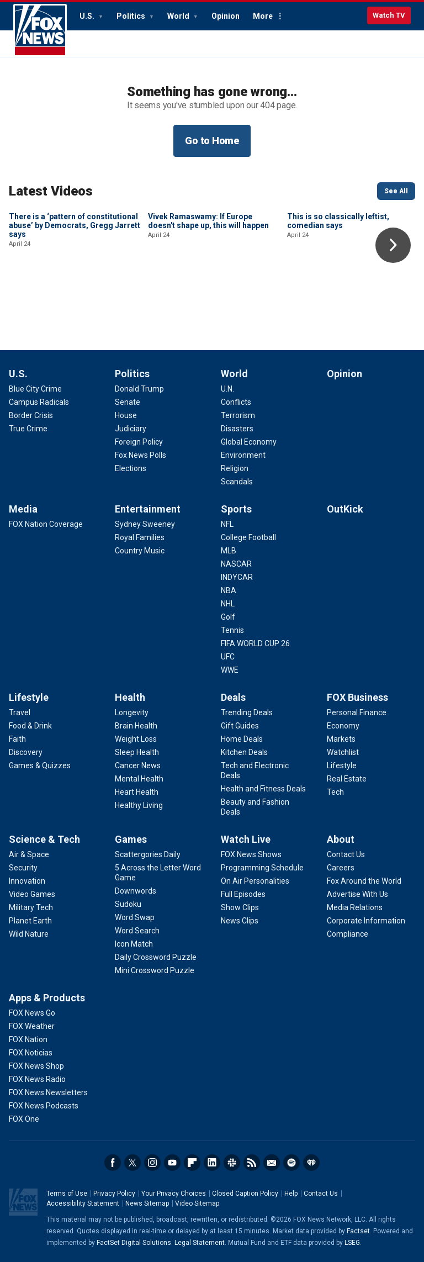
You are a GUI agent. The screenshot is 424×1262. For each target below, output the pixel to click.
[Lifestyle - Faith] (17, 739)
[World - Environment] (243, 455)
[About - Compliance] (347, 934)
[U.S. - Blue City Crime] (35, 388)
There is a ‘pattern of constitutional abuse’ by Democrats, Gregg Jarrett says (74, 300)
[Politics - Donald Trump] (139, 388)
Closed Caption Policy (245, 1193)
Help (291, 1193)
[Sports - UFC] (228, 656)
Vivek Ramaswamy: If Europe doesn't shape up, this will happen (208, 295)
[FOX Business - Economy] (343, 725)
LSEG (352, 1243)
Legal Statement (199, 1243)
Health (130, 697)
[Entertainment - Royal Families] (140, 537)
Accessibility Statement (82, 1203)
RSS (251, 1162)
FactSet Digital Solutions (134, 1243)
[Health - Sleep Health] (137, 752)
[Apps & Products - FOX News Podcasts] (43, 1105)
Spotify (291, 1162)
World (179, 16)
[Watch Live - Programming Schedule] (262, 867)
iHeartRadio (311, 1162)
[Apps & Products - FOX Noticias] (30, 1052)
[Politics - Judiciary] (130, 428)
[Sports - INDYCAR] (237, 577)
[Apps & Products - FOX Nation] (28, 1039)
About (340, 839)
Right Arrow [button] (393, 245)
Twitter (132, 1162)
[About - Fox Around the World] (364, 880)
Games (131, 839)
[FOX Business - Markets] (341, 739)
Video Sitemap (197, 1203)
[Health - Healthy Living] (139, 805)
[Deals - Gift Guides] (240, 725)
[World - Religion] (234, 468)
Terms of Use (66, 1193)
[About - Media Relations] (355, 907)
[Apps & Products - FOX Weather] (32, 1026)
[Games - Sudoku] (128, 904)
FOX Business (357, 697)
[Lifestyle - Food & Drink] (30, 725)
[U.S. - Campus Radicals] (39, 402)
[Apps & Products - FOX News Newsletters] (48, 1092)
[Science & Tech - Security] (23, 867)
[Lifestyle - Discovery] (26, 752)
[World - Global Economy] (249, 441)
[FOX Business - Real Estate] (347, 778)
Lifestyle (29, 697)
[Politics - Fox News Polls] (140, 455)
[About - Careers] (340, 867)
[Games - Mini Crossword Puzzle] (154, 970)
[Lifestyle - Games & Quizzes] (40, 765)
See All (396, 191)
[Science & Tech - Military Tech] (31, 907)
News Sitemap (147, 1203)
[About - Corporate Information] (366, 920)
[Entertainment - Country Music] (140, 550)
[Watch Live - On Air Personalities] (255, 880)
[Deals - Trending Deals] (247, 712)
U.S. (88, 16)
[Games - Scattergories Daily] (148, 854)
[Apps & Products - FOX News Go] (32, 1012)
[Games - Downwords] (135, 890)
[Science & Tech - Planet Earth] (30, 920)
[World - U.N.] (227, 388)
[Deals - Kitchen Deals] (244, 752)
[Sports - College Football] (248, 537)
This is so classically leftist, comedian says (338, 295)
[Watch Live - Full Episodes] (243, 894)
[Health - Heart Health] (136, 792)
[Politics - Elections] (130, 468)
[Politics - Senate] (127, 402)
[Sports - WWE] (230, 670)
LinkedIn (212, 1162)
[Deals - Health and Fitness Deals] (263, 788)
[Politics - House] (126, 415)
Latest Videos (51, 191)
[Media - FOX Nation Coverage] (46, 524)
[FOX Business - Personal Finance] (356, 712)
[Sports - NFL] (227, 524)
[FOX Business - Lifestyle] (342, 765)
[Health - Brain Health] (136, 725)
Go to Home (212, 140)
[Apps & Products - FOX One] (24, 1119)
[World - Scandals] (237, 481)
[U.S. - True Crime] (28, 428)
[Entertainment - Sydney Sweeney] (145, 524)
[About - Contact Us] (346, 854)
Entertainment (148, 509)
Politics (131, 16)
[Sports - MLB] (228, 550)
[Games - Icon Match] (134, 943)
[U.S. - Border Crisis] (31, 415)
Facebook (112, 1162)
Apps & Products (47, 998)
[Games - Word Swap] (135, 917)
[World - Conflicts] (236, 402)
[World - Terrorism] (238, 415)
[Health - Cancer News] (138, 765)
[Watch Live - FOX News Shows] (251, 854)
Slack (232, 1162)
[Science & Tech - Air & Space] (29, 854)
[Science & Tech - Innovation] (27, 880)
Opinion (225, 16)
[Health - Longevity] (132, 712)
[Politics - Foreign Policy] (139, 441)
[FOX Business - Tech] (335, 792)
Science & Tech (44, 839)
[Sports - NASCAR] (236, 563)
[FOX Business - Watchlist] (343, 752)
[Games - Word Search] (137, 930)
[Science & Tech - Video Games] (32, 894)
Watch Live (246, 839)
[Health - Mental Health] (139, 778)
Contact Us (321, 1193)
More (263, 16)
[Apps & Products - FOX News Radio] (37, 1079)
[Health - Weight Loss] (136, 739)
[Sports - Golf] (228, 616)
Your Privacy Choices (173, 1193)
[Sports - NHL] (228, 603)
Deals (233, 697)
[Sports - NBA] (228, 590)
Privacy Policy (114, 1193)
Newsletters (271, 1162)
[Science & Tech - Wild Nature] (29, 934)
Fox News (40, 30)
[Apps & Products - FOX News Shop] (36, 1066)
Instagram (152, 1162)
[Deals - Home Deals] (242, 739)
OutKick (345, 509)
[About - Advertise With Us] (357, 894)
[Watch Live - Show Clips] (240, 907)
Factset (358, 1231)
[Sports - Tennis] (232, 630)
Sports (236, 509)
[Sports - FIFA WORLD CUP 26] (255, 643)
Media (23, 509)
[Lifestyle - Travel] (19, 712)
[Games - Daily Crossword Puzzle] (156, 957)
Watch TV (389, 15)
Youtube (172, 1162)
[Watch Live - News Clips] (239, 920)
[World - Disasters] (237, 428)
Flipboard (192, 1162)
